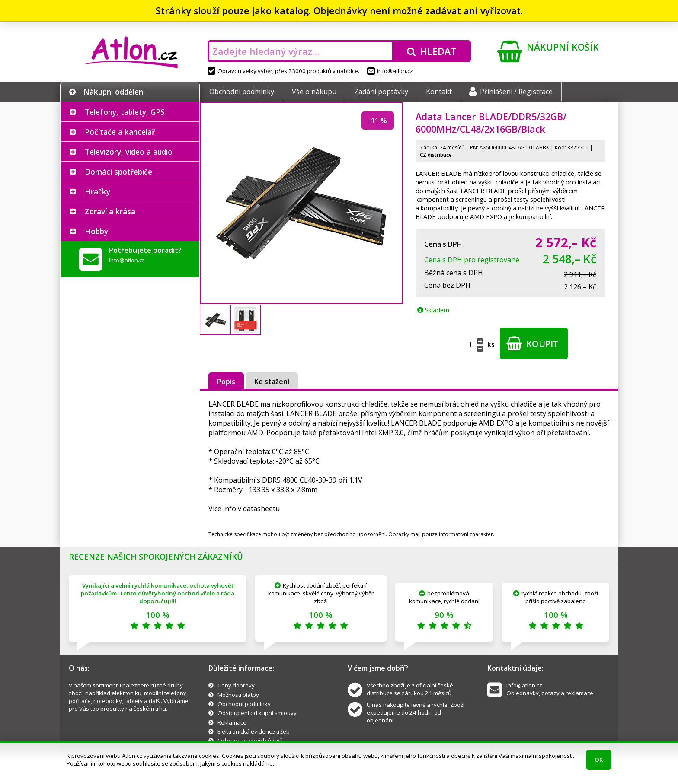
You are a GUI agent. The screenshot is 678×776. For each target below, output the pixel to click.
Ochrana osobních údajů (250, 740)
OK (599, 759)
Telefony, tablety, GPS (125, 112)
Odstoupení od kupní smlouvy (257, 713)
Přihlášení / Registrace (511, 91)
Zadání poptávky (381, 91)
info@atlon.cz (390, 71)
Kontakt (439, 91)
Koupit (532, 343)
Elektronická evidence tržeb (253, 731)
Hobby (96, 231)
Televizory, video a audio (129, 151)
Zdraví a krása (110, 211)
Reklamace (231, 722)
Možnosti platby (238, 695)
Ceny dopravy (236, 685)
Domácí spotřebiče (118, 171)
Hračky (97, 191)
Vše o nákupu (314, 91)
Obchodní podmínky (241, 91)
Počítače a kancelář (120, 132)
